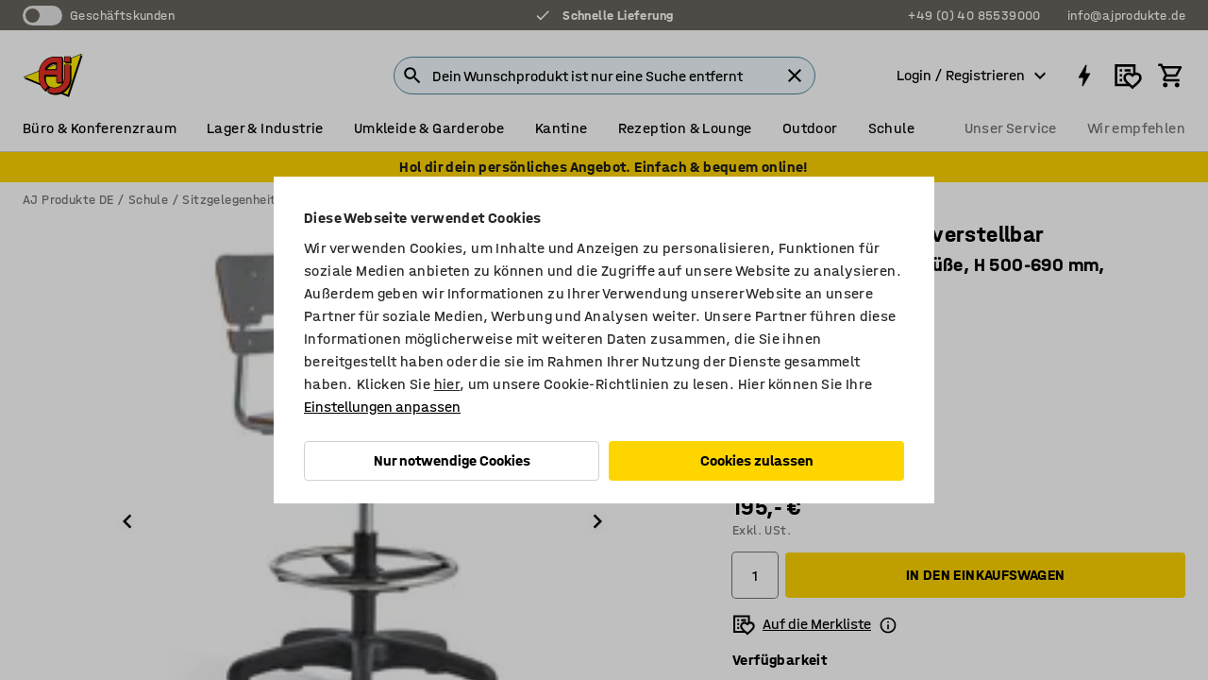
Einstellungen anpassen (382, 407)
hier (447, 384)
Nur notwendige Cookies (452, 460)
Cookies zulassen (757, 460)
